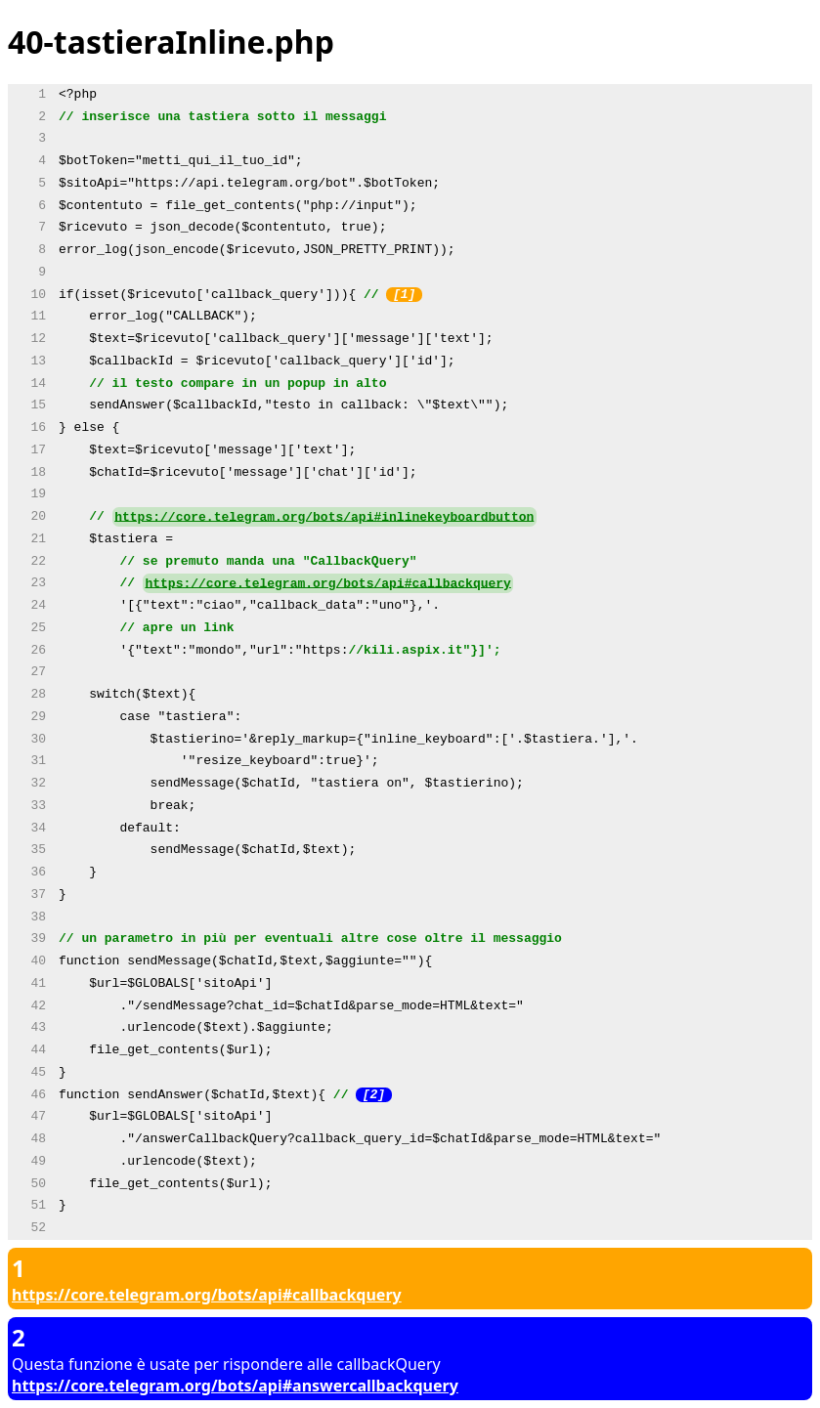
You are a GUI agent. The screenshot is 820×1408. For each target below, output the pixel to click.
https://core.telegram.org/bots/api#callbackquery (327, 583)
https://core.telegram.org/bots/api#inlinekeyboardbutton (324, 517)
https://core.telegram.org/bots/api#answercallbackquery (235, 1385)
